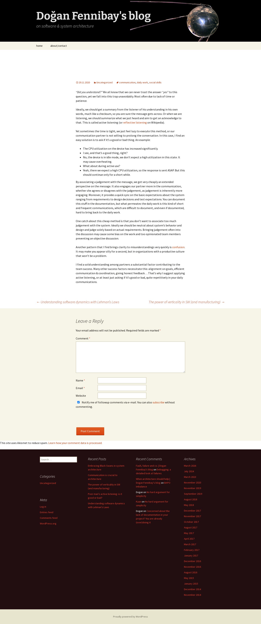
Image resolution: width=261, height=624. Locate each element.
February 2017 (191, 550)
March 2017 (190, 544)
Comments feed (48, 517)
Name (80, 380)
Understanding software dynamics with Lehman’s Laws (77, 302)
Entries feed (46, 512)
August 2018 (190, 499)
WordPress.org (48, 523)
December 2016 (192, 561)
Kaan (138, 501)
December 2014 (192, 589)
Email (80, 388)
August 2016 (190, 572)
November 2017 (192, 516)
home (39, 45)
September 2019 (193, 493)
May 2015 (189, 578)
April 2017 (189, 538)
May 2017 (189, 533)
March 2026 (190, 465)
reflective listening (135, 122)
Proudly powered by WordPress (130, 616)
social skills (155, 82)
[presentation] (103, 420)
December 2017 (192, 510)
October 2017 (191, 521)
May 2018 (189, 505)
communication (127, 82)
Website (81, 395)
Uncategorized (104, 82)
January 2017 (191, 555)
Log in (43, 506)
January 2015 (191, 583)
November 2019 (192, 488)
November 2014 (192, 594)
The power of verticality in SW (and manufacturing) (187, 302)
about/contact (58, 45)
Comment (83, 338)
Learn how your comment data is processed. (75, 443)
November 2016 (192, 566)
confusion (178, 247)
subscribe (158, 402)
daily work (142, 82)
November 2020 (192, 482)
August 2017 (190, 527)
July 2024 (189, 471)
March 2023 (190, 477)
